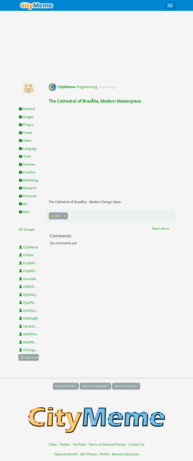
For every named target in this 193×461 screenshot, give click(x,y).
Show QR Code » (65, 386)
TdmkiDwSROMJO (29, 326)
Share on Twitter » (126, 386)
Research (28, 188)
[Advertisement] (96, 46)
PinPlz (104, 454)
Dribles (26, 255)
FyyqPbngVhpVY (29, 302)
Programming (29, 124)
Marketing (28, 180)
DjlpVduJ (27, 294)
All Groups (27, 229)
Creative (27, 172)
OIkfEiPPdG (29, 286)
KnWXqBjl (28, 318)
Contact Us (136, 444)
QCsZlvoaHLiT (29, 310)
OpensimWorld (65, 454)
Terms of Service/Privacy (107, 444)
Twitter (64, 444)
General (27, 109)
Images (26, 117)
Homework (29, 164)
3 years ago (107, 87)
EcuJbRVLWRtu (29, 263)
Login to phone (30, 357)
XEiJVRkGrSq (29, 342)
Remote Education (125, 454)
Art (23, 204)
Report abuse (160, 228)
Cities (53, 444)
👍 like (55, 216)
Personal (27, 196)
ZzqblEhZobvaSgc (29, 271)
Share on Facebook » (95, 386)
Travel (25, 132)
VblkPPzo (28, 334)
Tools (25, 156)
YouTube (79, 444)
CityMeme (28, 247)
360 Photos (88, 454)
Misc (24, 212)
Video (25, 140)
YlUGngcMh (29, 350)
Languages (29, 148)
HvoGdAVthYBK (29, 279)
